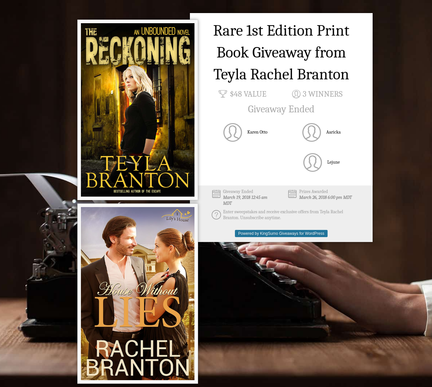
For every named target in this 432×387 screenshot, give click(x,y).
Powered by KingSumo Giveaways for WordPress (281, 233)
